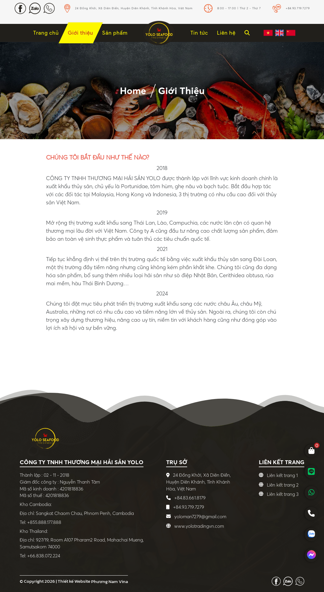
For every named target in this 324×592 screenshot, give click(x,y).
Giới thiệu (181, 90)
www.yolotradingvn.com (199, 526)
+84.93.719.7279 (188, 507)
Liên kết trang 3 (283, 494)
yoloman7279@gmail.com (200, 516)
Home (133, 90)
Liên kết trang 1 (282, 475)
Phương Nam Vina (109, 581)
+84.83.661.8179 (189, 498)
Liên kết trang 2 (283, 485)
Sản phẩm (115, 33)
